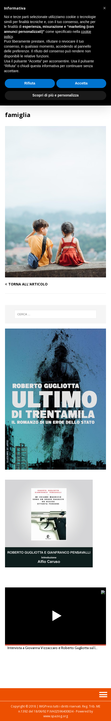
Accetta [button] (81, 83)
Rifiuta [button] (29, 83)
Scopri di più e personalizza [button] (55, 95)
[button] (104, 8)
